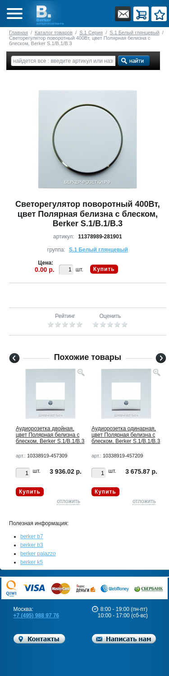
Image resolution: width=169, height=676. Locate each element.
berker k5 (31, 562)
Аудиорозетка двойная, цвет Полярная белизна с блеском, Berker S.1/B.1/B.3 (50, 434)
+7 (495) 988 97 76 (36, 615)
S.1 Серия (91, 32)
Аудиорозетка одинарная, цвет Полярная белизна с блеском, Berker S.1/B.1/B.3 (125, 434)
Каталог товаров (54, 32)
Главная (18, 32)
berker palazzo (38, 553)
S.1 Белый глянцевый (134, 32)
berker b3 (31, 545)
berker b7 (31, 536)
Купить (104, 269)
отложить (68, 501)
